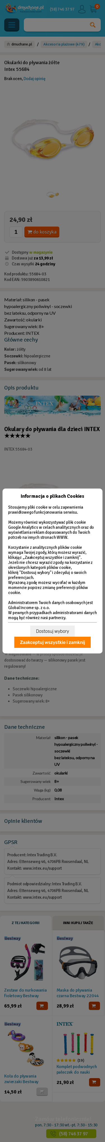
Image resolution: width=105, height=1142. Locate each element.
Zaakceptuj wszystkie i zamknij (52, 642)
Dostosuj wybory (52, 631)
